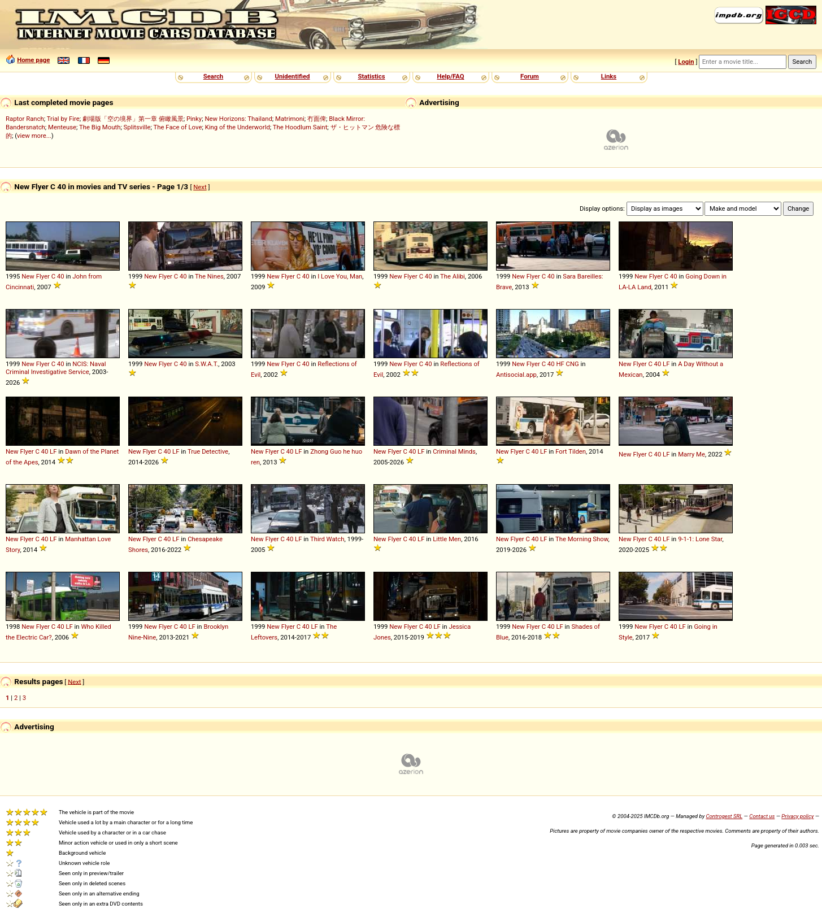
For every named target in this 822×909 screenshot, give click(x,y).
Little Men (447, 539)
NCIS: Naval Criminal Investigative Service (56, 368)
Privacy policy (797, 816)
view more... (34, 136)
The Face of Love (178, 127)
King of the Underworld (237, 127)
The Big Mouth (99, 127)
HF (560, 364)
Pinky (194, 119)
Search (213, 76)
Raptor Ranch (25, 119)
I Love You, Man (340, 276)
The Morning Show (581, 539)
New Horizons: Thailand (238, 119)
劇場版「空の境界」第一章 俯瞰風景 (133, 119)
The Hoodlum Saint (300, 127)
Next (199, 187)
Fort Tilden (570, 451)
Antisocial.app (516, 375)
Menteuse (62, 127)
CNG (572, 364)
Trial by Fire (63, 119)
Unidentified (292, 76)
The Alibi (452, 276)
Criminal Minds (454, 451)
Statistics (371, 76)
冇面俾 (316, 119)
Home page (33, 60)
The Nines (209, 276)
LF (666, 364)
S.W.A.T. (206, 364)
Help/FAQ (450, 76)
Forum (529, 76)
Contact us (762, 816)
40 (60, 276)
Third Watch (327, 539)
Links (608, 76)
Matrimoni (290, 119)
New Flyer (35, 276)
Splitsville (137, 127)
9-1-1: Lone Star (700, 539)
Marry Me (691, 454)
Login (686, 62)
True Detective (208, 451)
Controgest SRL (724, 816)
